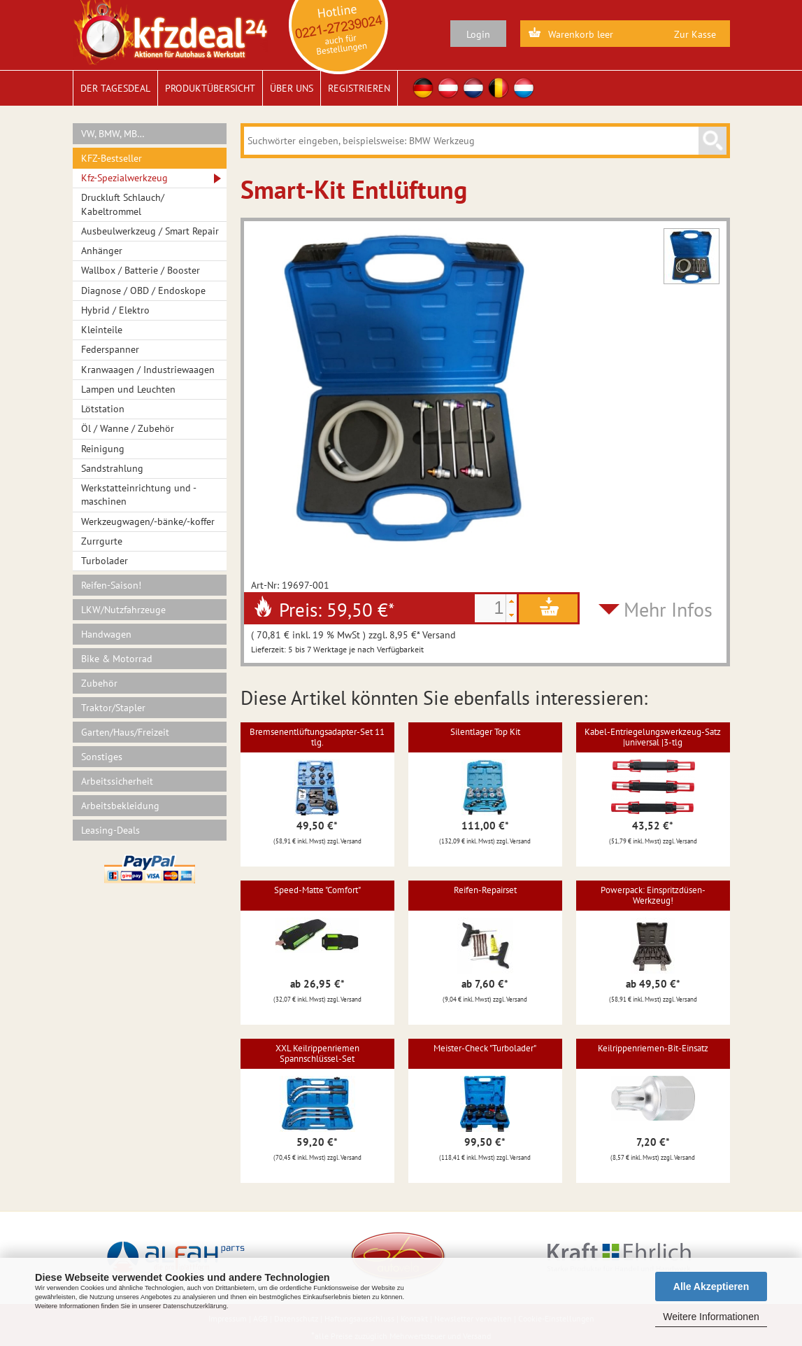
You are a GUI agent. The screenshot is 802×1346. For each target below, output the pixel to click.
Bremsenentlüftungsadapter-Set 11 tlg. (317, 737)
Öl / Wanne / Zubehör (127, 428)
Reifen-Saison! (111, 585)
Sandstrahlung (112, 468)
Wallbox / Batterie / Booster (140, 270)
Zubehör (99, 683)
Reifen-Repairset (485, 890)
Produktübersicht (210, 88)
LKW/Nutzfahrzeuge (123, 609)
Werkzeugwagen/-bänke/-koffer (148, 521)
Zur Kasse (695, 34)
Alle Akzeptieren (711, 1286)
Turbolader (104, 560)
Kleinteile (101, 329)
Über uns (291, 88)
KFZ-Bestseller (111, 158)
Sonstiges (101, 756)
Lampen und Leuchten (128, 389)
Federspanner (110, 349)
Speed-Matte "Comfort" (317, 890)
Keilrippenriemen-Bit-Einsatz (653, 1048)
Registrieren (359, 88)
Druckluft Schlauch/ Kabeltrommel (122, 204)
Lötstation (102, 408)
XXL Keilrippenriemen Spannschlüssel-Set (317, 1053)
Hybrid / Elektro (115, 310)
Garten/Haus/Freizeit (125, 732)
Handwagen (106, 634)
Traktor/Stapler (113, 707)
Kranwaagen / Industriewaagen (148, 369)
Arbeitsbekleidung (120, 805)
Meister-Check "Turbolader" (485, 1048)
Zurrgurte (101, 541)
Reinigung (102, 448)
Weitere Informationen (711, 1316)
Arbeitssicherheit (117, 781)
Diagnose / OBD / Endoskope (143, 290)
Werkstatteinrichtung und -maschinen (138, 494)
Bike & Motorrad (116, 658)
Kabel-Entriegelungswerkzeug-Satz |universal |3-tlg (653, 737)
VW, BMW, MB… (113, 133)
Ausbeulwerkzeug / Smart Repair (150, 231)
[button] (511, 601)
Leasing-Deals (110, 830)
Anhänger (101, 250)
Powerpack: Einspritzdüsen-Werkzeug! (653, 895)
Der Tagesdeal (115, 88)
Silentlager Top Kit (485, 732)
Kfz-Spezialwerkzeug (124, 177)
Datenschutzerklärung (195, 1306)
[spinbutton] (490, 608)
